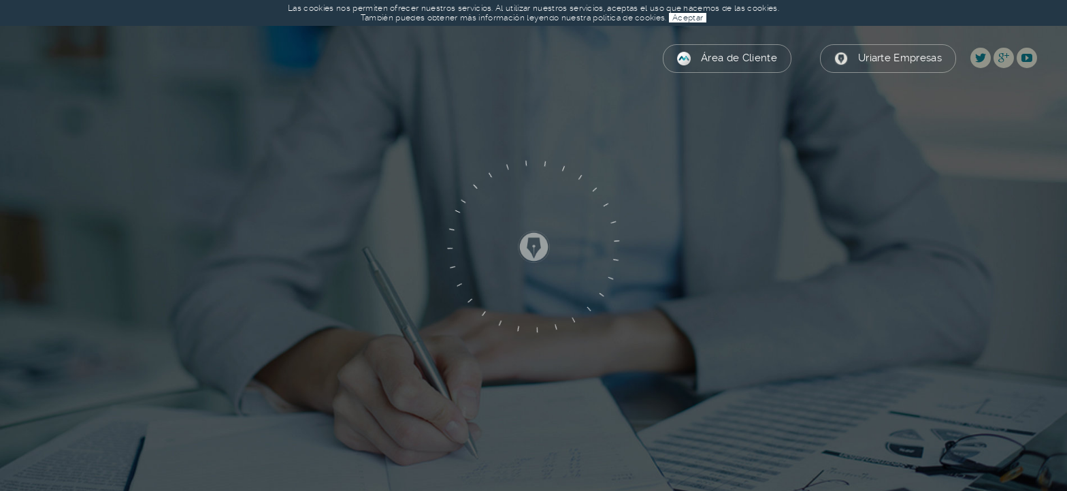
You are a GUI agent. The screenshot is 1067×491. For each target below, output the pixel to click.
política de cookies (629, 17)
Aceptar (687, 17)
